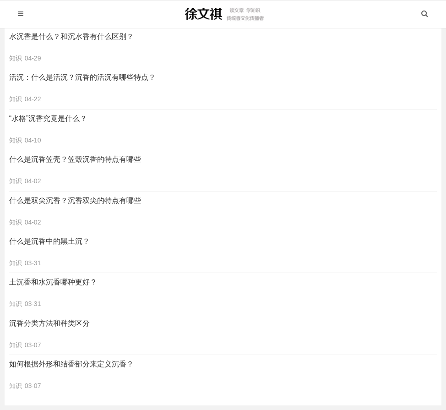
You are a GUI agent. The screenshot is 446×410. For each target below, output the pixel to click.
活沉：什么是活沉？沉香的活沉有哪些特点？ (82, 77)
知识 (15, 58)
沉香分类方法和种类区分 (49, 323)
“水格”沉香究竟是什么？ (48, 118)
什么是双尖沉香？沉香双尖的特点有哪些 (75, 200)
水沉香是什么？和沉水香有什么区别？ (71, 36)
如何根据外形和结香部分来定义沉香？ (71, 364)
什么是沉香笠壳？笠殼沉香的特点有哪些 (75, 159)
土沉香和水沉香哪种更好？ (53, 282)
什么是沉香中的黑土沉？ (49, 241)
